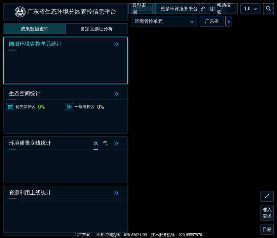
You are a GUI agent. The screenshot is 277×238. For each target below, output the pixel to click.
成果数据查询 (35, 28)
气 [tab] (105, 143)
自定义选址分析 (96, 28)
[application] (138, 119)
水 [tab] (96, 143)
